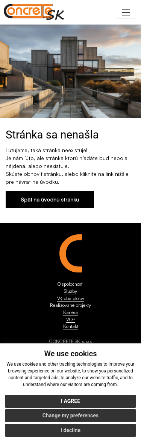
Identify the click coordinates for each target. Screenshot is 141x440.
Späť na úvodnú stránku (50, 199)
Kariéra (70, 312)
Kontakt (70, 326)
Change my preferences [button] (70, 415)
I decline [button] (70, 430)
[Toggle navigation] (126, 12)
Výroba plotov (70, 298)
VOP (70, 319)
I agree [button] (70, 401)
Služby (70, 291)
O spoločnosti (70, 284)
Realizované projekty (70, 305)
